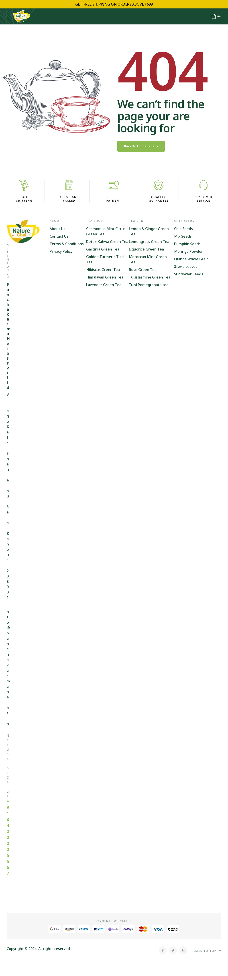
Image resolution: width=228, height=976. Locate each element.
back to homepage (141, 146)
